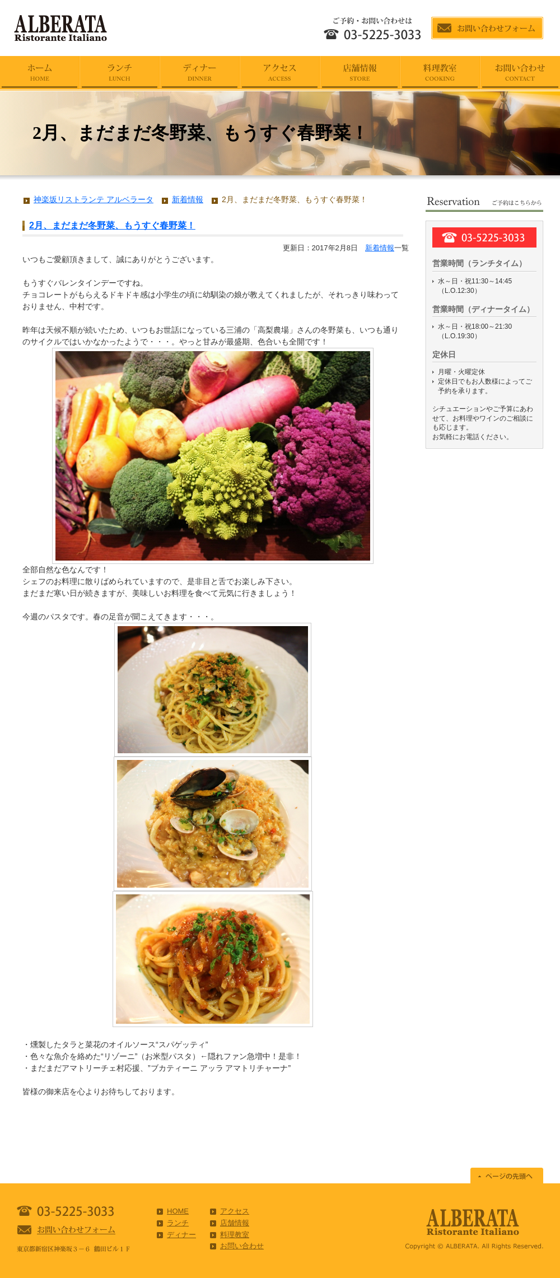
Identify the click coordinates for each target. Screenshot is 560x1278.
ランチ (178, 1223)
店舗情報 (234, 1223)
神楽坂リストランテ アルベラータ (93, 199)
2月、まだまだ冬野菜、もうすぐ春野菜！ (112, 225)
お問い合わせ (242, 1246)
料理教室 (234, 1234)
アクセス (234, 1211)
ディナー (181, 1234)
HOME (178, 1211)
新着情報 (379, 248)
